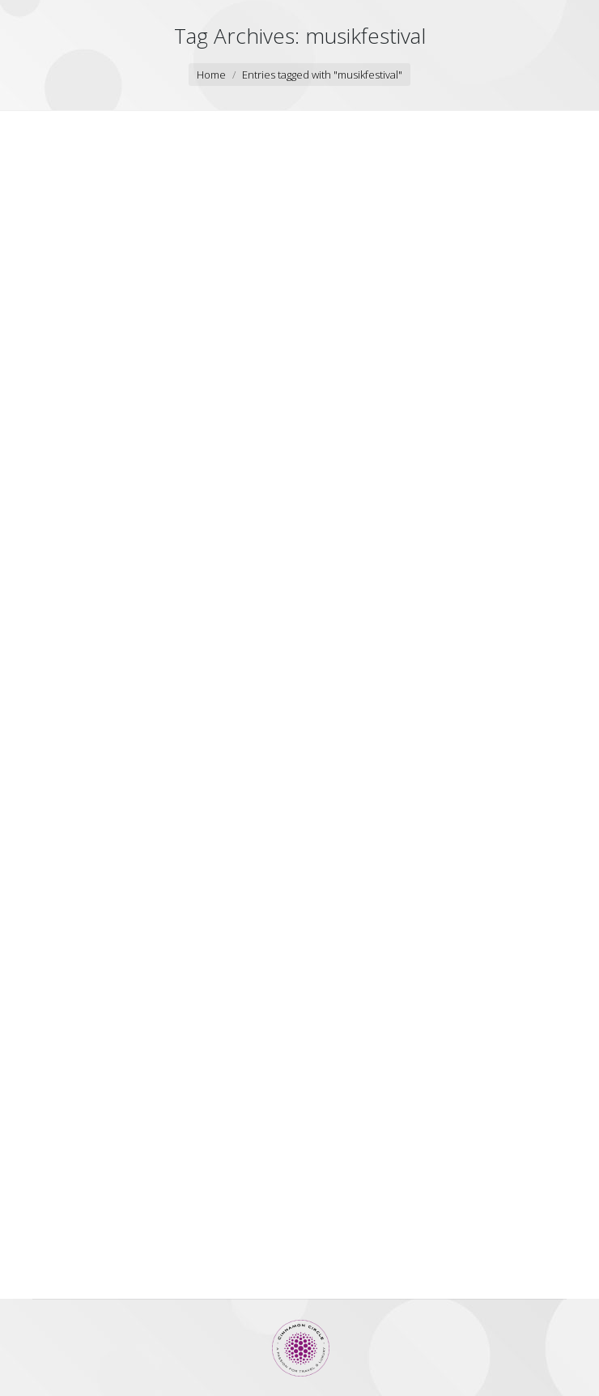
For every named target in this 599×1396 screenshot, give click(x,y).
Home (211, 74)
